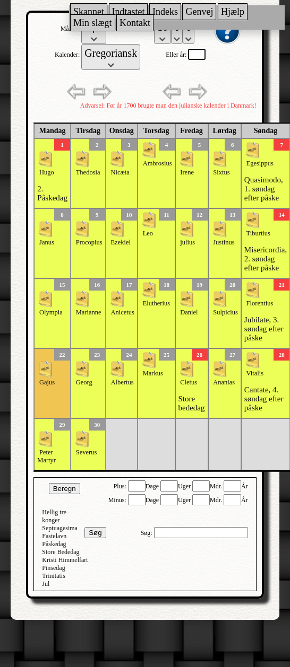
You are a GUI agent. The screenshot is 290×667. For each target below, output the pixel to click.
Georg (84, 382)
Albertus (121, 382)
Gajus (47, 382)
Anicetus (122, 312)
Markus (153, 373)
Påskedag (54, 544)
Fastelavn (54, 536)
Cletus (188, 382)
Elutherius (156, 303)
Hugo (46, 172)
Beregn (64, 489)
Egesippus (260, 163)
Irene (187, 172)
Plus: (121, 486)
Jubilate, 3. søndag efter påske (264, 328)
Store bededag (191, 403)
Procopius (89, 242)
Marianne (88, 312)
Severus (86, 452)
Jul (45, 583)
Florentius (260, 303)
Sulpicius (225, 312)
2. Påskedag (52, 193)
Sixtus (221, 172)
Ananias (224, 382)
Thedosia (88, 172)
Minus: (118, 500)
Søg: (147, 533)
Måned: (71, 28)
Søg (95, 533)
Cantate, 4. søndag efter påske (264, 398)
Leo (148, 233)
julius (187, 242)
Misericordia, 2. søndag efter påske (265, 258)
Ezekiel (120, 242)
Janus (46, 242)
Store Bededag (60, 552)
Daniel (189, 312)
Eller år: (177, 54)
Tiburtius (258, 233)
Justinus (223, 242)
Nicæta (119, 172)
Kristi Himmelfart (65, 560)
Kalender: (68, 54)
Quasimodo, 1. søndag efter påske (263, 188)
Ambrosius (157, 163)
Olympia (51, 312)
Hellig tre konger (54, 516)
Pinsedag (53, 568)
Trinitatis (53, 576)
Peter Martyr (46, 456)
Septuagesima (60, 528)
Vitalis (255, 373)
